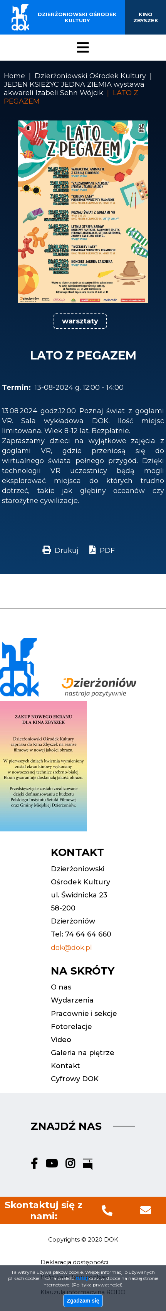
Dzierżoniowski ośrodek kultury (77, 17)
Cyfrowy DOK (75, 1079)
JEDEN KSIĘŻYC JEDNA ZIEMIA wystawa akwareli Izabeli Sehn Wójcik (74, 88)
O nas (61, 987)
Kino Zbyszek (145, 17)
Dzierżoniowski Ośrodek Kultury (90, 76)
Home (14, 76)
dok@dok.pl (71, 947)
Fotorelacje (71, 1026)
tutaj (81, 1279)
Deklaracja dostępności (74, 1262)
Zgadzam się (83, 1301)
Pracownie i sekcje (84, 1013)
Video (61, 1040)
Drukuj (67, 550)
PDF (107, 550)
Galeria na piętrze (82, 1053)
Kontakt (65, 1066)
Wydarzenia (72, 1000)
